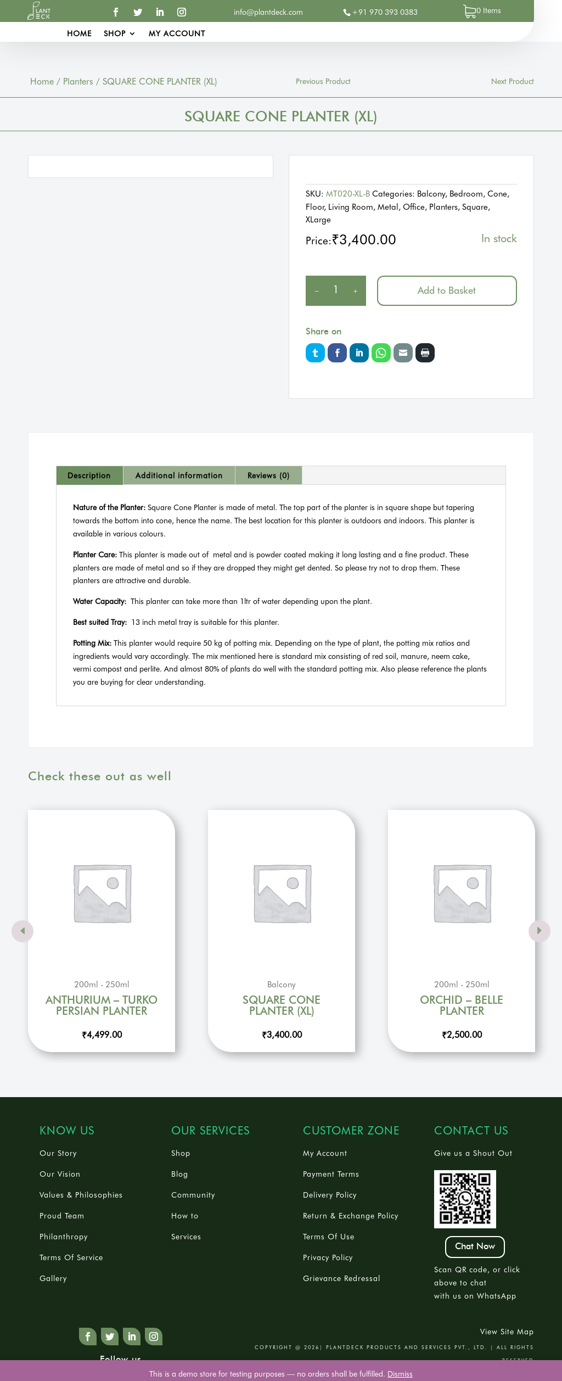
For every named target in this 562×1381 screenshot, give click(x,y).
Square (475, 207)
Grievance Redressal (341, 1278)
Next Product (512, 81)
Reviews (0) (269, 475)
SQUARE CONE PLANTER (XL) (282, 1006)
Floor (315, 207)
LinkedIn (359, 352)
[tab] (89, 475)
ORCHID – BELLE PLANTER (461, 1006)
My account (177, 34)
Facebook (337, 352)
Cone (497, 194)
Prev (22, 931)
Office (414, 207)
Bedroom (466, 194)
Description (89, 475)
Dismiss (400, 1373)
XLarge (318, 220)
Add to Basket (447, 290)
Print (425, 352)
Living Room (350, 207)
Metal (388, 207)
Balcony (431, 194)
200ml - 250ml (102, 985)
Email (403, 352)
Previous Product (323, 81)
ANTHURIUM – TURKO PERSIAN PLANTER (102, 1006)
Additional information (179, 475)
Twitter (315, 352)
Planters (78, 81)
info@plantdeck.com (268, 12)
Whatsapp (381, 352)
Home (79, 34)
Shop (115, 34)
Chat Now (475, 1246)
